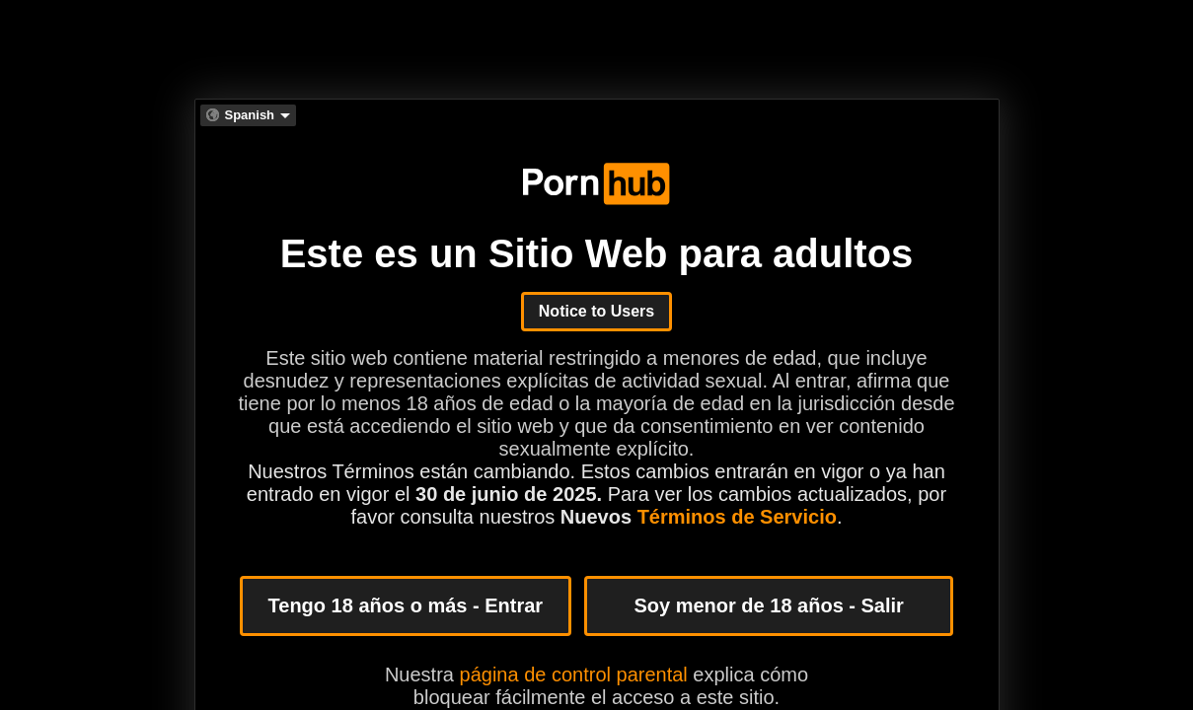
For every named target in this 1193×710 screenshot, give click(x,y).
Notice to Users (596, 311)
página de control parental (574, 674)
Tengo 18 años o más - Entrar (406, 605)
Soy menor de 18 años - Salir (768, 605)
